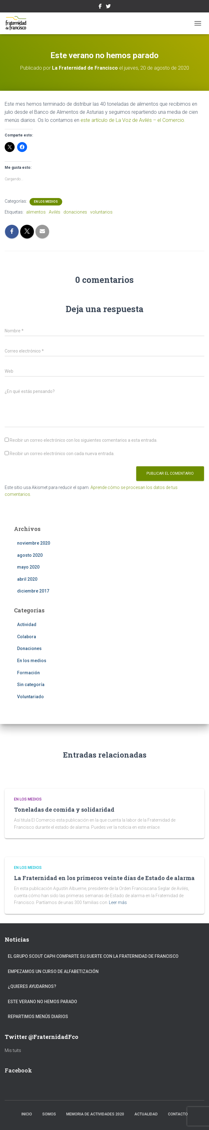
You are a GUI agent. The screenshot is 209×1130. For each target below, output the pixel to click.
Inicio (26, 1114)
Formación (28, 672)
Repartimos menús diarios (38, 1016)
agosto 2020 (30, 555)
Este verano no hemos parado (42, 1001)
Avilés (54, 212)
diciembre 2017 (33, 590)
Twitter (108, 7)
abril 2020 (27, 579)
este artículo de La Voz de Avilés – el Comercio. (133, 120)
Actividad (26, 624)
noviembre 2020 (33, 543)
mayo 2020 (28, 567)
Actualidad (146, 1114)
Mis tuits (13, 1050)
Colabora (26, 636)
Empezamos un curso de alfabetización (53, 971)
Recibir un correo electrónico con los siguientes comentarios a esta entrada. (83, 440)
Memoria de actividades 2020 (95, 1114)
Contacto (178, 1114)
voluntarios (101, 212)
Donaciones (29, 648)
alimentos (36, 212)
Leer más (118, 902)
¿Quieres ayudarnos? (32, 986)
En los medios (46, 201)
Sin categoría (30, 684)
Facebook (100, 7)
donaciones (75, 212)
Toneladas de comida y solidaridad (64, 809)
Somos (49, 1114)
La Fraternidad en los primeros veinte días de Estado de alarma (104, 878)
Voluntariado (30, 696)
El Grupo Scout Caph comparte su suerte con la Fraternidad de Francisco (93, 956)
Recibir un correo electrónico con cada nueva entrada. (62, 453)
